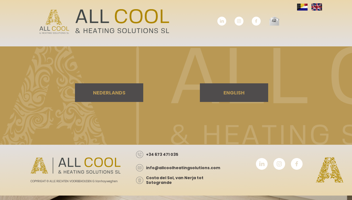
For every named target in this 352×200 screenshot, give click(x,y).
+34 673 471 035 (162, 154)
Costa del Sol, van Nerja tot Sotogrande (174, 180)
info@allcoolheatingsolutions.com (183, 168)
